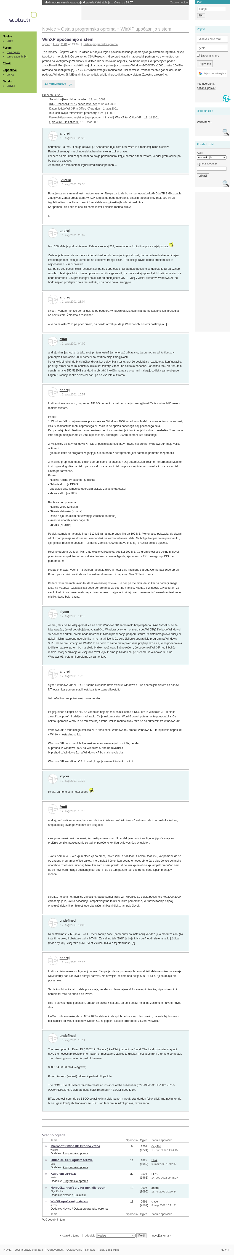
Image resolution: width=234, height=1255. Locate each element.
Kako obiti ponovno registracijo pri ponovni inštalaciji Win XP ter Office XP (95, 117)
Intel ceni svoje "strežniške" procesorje (73, 113)
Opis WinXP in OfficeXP (64, 122)
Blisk (154, 1160)
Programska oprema (75, 1153)
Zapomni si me (208, 55)
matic (54, 1177)
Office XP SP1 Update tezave (72, 1160)
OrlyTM (156, 1146)
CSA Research (97, 56)
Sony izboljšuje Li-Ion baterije (67, 99)
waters (54, 1149)
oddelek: (110, 1235)
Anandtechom (170, 56)
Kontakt (90, 1249)
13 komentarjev (55, 83)
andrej (65, 133)
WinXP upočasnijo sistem (67, 39)
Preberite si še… (52, 95)
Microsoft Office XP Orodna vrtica (75, 1146)
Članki (7, 63)
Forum (7, 47)
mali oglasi (13, 52)
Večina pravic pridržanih (29, 1249)
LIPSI (155, 1174)
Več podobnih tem (53, 1219)
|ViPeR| (65, 180)
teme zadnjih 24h (17, 56)
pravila (11, 85)
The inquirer (49, 52)
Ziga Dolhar (57, 1191)
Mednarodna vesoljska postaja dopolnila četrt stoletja (89, 2)
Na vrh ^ (226, 1249)
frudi (63, 339)
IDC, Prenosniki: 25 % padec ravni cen (73, 104)
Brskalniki (80, 1195)
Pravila (7, 1249)
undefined (68, 920)
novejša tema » (161, 1235)
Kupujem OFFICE (63, 1173)
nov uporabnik (205, 83)
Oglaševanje (74, 1249)
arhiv (10, 40)
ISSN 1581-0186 (108, 1249)
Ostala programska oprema (101, 44)
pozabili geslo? (206, 88)
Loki (53, 1163)
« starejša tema (69, 1235)
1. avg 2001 (60, 44)
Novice (7, 36)
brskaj (10, 74)
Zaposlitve (10, 70)
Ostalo (7, 81)
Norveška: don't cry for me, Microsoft (78, 1187)
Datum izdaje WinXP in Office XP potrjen (74, 108)
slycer (64, 612)
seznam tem (204, 121)
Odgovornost (55, 1249)
